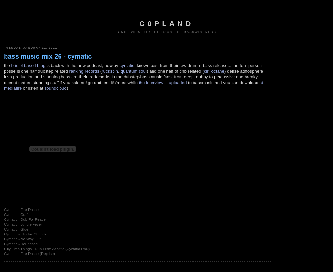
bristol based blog (28, 65)
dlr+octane (214, 71)
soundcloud (55, 88)
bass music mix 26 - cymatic (48, 56)
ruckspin (110, 71)
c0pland (166, 24)
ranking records (84, 71)
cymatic (127, 65)
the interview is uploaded (163, 82)
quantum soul (133, 71)
